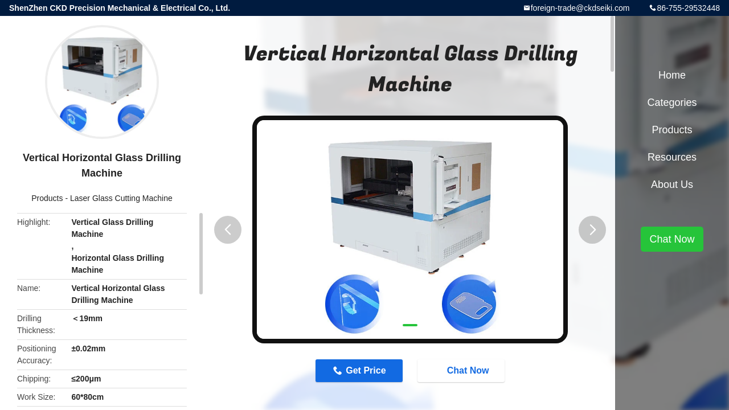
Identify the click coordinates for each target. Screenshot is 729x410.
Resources (672, 157)
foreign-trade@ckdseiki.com (580, 8)
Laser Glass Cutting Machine (121, 198)
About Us (672, 184)
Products (47, 198)
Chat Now (462, 370)
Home (672, 75)
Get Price (366, 370)
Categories (672, 102)
